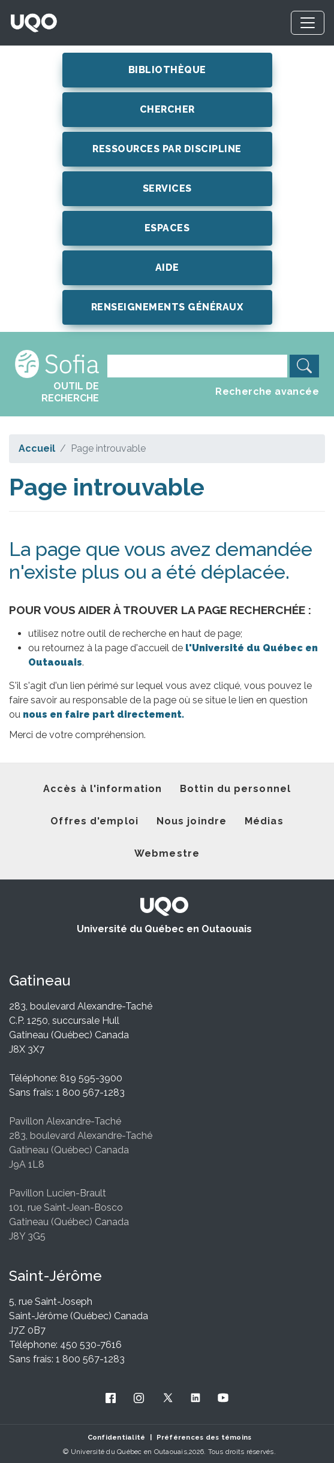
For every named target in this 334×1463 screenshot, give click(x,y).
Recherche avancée (267, 391)
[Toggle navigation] (307, 23)
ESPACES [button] (167, 228)
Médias (264, 821)
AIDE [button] (167, 267)
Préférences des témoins (204, 1437)
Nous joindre (192, 821)
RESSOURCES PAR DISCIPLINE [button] (167, 149)
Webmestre (167, 853)
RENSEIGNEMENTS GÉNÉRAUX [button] (167, 307)
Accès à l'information (102, 788)
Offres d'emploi (94, 821)
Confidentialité (117, 1437)
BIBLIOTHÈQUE (167, 69)
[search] (304, 366)
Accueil (37, 448)
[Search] (197, 366)
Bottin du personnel (235, 788)
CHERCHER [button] (167, 109)
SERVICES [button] (167, 188)
